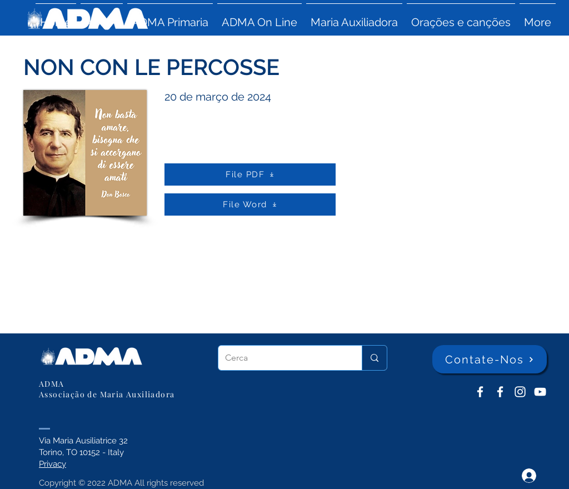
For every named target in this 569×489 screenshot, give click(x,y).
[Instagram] (520, 392)
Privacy (52, 464)
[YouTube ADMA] (540, 392)
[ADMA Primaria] (500, 392)
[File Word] (250, 204)
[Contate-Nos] (489, 359)
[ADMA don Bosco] (480, 392)
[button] (101, 17)
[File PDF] (250, 174)
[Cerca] (281, 358)
